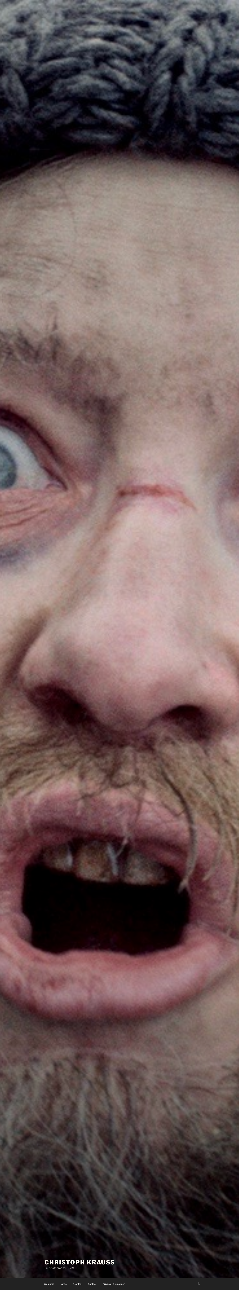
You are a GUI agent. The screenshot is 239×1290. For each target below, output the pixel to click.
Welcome (49, 1284)
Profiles (77, 1284)
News (64, 1284)
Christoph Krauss (79, 1262)
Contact (92, 1284)
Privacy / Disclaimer (114, 1284)
